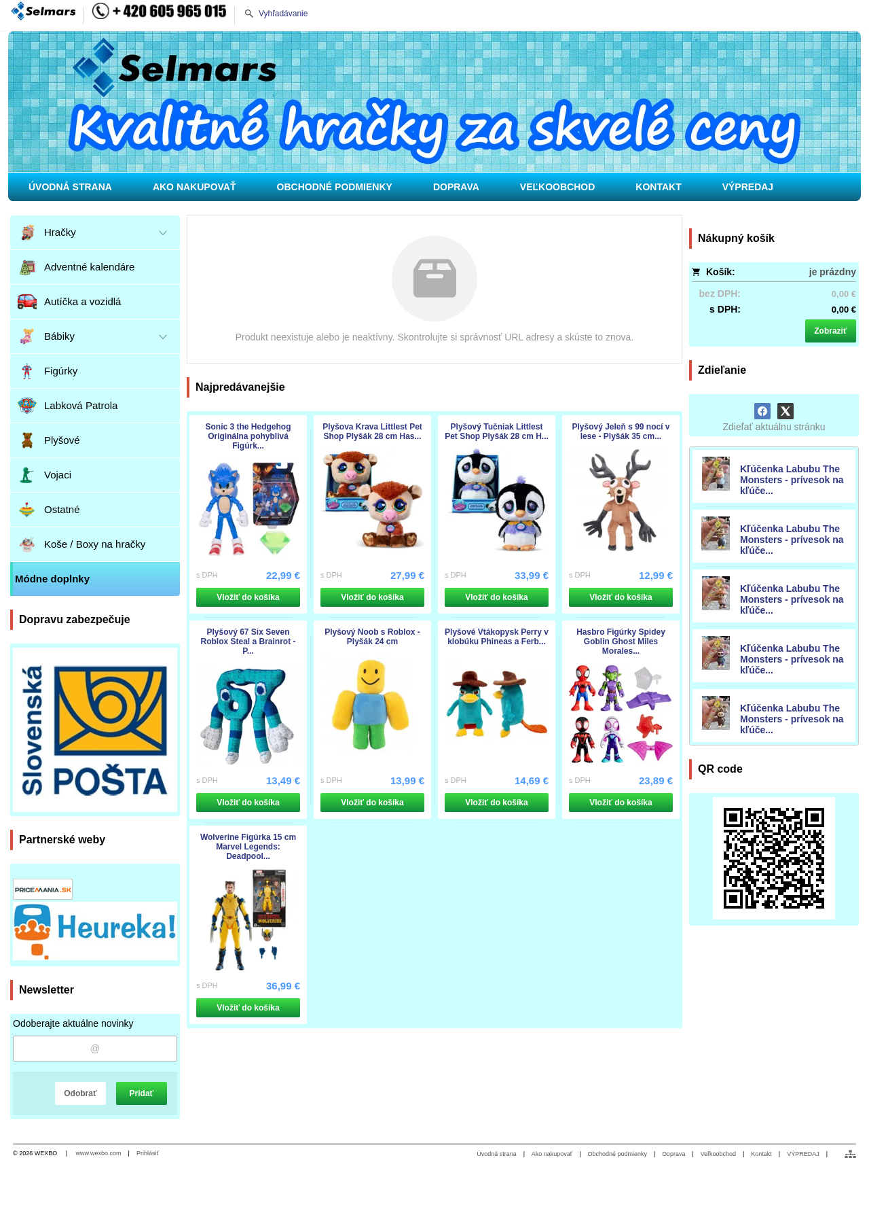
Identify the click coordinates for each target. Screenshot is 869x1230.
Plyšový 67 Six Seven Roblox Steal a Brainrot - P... (247, 641)
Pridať (142, 1093)
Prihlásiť (147, 1153)
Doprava (673, 1153)
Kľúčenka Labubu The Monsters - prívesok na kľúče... (792, 479)
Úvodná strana (497, 1153)
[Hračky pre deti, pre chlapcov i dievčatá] (434, 101)
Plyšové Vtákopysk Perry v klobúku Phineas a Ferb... (497, 636)
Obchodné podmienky (617, 1153)
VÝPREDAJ (803, 1153)
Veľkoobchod (718, 1153)
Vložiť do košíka (248, 597)
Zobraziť (830, 331)
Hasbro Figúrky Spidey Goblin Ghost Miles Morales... (620, 641)
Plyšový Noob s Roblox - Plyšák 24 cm (372, 636)
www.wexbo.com (99, 1153)
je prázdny (832, 271)
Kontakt (761, 1153)
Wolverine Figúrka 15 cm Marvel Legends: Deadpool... (248, 846)
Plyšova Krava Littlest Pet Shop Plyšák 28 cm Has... (372, 431)
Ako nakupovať (552, 1153)
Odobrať (80, 1093)
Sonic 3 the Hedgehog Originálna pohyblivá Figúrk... (248, 436)
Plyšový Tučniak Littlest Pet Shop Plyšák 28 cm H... (497, 431)
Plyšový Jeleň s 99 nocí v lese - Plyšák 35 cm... (620, 431)
